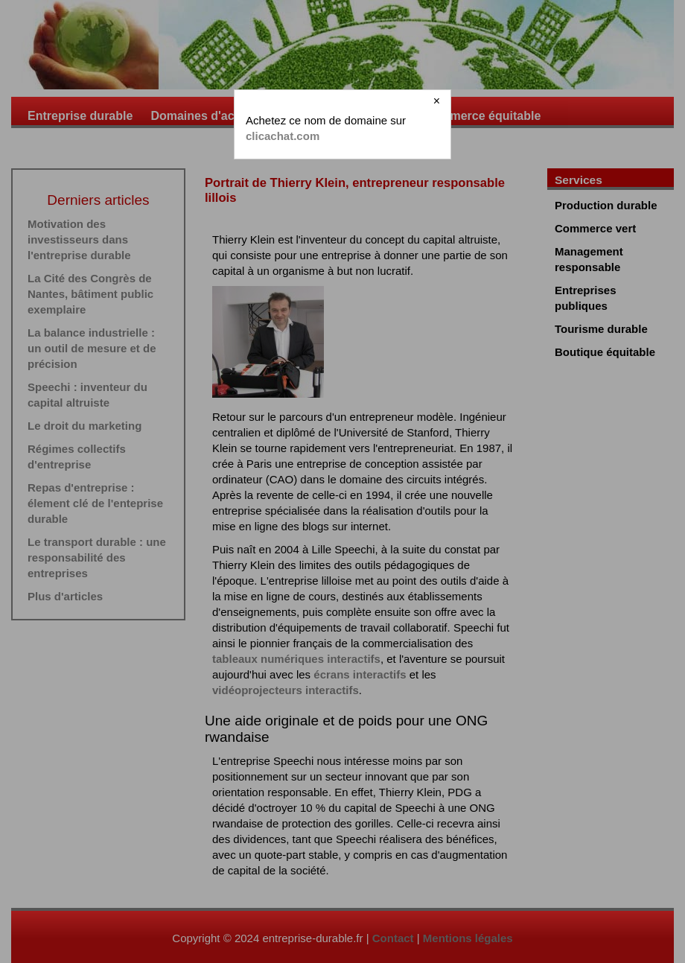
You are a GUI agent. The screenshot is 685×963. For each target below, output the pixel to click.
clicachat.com (282, 136)
